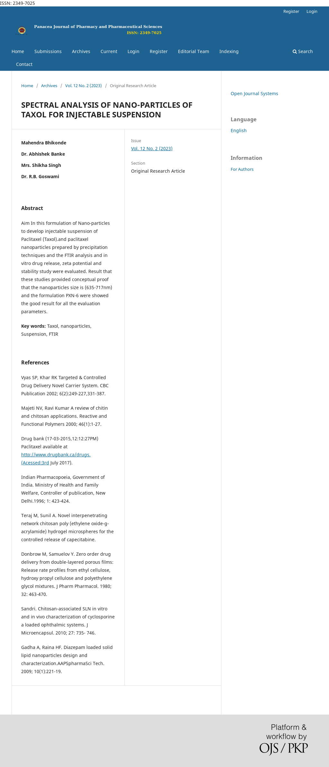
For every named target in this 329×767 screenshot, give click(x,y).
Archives (81, 51)
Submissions (48, 51)
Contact (24, 64)
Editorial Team (193, 51)
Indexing (229, 51)
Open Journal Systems (254, 93)
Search (303, 51)
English (239, 130)
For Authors (242, 169)
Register (159, 51)
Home (18, 51)
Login (133, 51)
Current (109, 51)
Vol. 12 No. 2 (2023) (83, 85)
